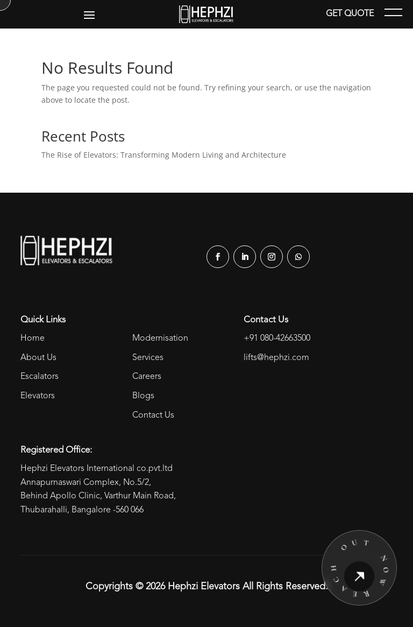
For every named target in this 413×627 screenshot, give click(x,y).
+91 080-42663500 (277, 338)
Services (147, 358)
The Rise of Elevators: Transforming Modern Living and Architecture (163, 155)
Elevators (37, 396)
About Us (38, 358)
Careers (146, 376)
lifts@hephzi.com (276, 358)
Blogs (143, 396)
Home (32, 338)
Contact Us (153, 415)
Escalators (39, 376)
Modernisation (160, 338)
